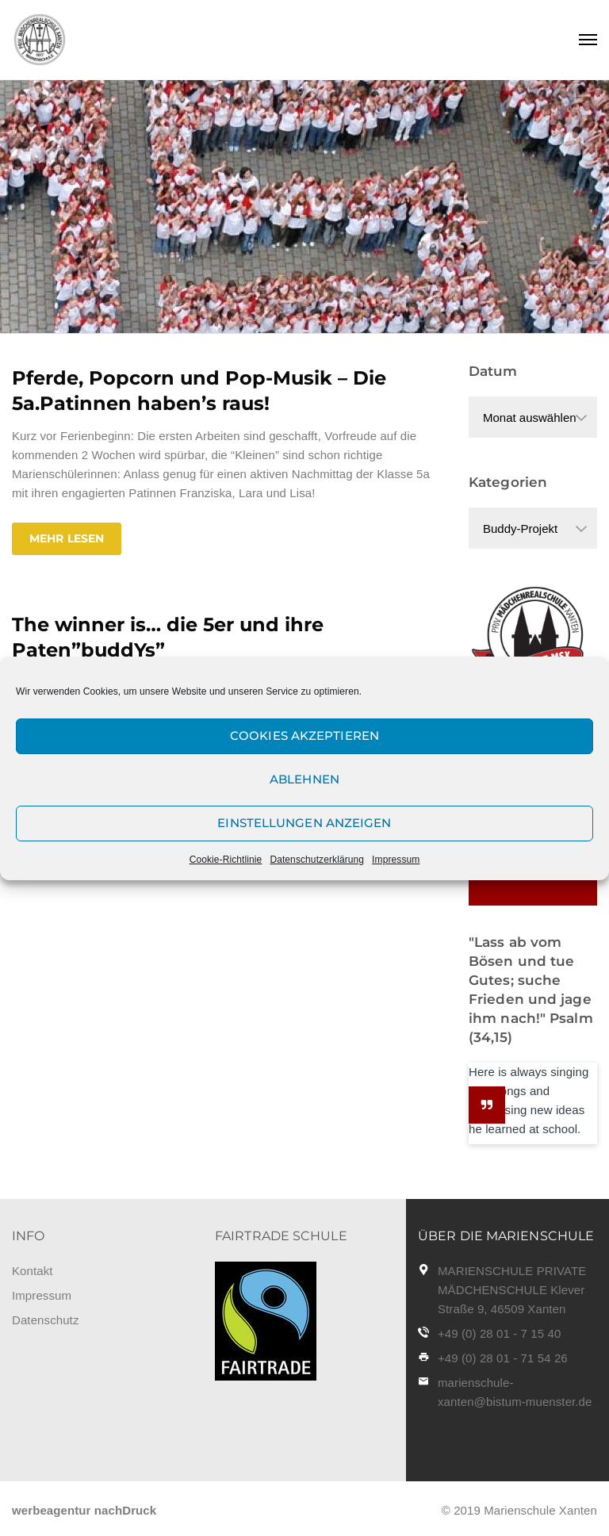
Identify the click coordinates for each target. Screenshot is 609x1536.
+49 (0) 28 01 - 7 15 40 (499, 1333)
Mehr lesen (66, 538)
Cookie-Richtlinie (226, 859)
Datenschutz (45, 1320)
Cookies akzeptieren (304, 735)
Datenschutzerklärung (317, 859)
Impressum (395, 859)
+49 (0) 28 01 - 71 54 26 (503, 1358)
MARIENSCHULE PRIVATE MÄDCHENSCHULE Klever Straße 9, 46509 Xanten (512, 1290)
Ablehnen (304, 779)
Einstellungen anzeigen (304, 822)
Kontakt (32, 1270)
